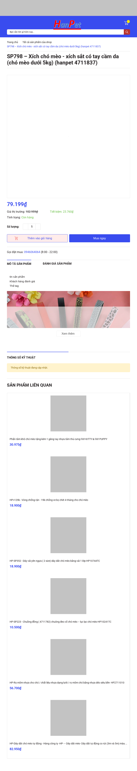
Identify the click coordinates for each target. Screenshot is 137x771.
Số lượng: (13, 226)
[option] (68, 136)
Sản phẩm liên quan (29, 385)
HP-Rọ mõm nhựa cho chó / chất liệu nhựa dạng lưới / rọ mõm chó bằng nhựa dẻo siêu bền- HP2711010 (67, 682)
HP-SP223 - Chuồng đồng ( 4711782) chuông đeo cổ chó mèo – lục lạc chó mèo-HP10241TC (60, 621)
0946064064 (32, 252)
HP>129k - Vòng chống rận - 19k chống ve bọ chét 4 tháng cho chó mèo (49, 500)
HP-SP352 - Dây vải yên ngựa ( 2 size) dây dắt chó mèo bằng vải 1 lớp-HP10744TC (55, 560)
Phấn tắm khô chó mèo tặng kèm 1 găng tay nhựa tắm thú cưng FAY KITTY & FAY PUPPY (58, 439)
